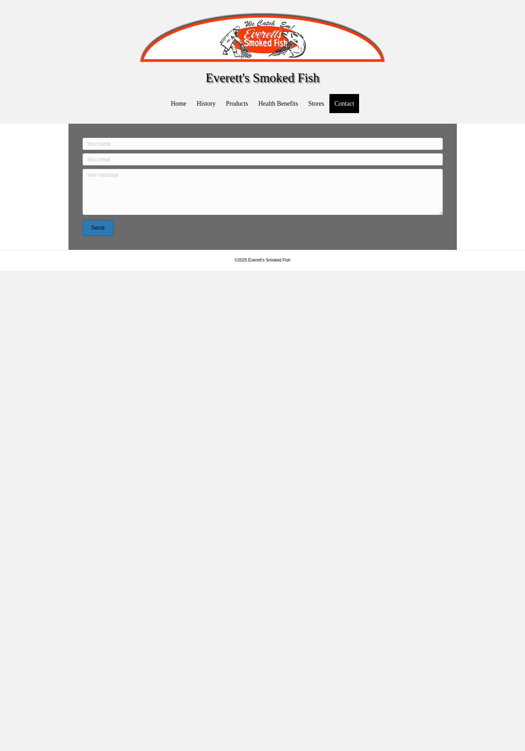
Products (237, 103)
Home (178, 103)
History (206, 103)
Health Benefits (278, 103)
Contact (344, 103)
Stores (316, 103)
